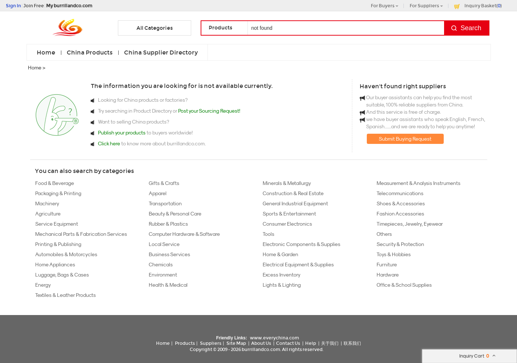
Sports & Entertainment (289, 214)
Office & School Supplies (404, 285)
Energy (43, 285)
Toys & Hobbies (394, 254)
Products (185, 343)
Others (384, 234)
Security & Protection (400, 244)
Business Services (169, 254)
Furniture (387, 264)
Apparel (158, 193)
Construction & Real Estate (293, 193)
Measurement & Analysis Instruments (418, 183)
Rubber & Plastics (168, 224)
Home (46, 52)
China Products (89, 52)
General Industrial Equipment (295, 203)
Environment (163, 275)
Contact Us (288, 343)
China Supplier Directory (161, 52)
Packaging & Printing (58, 193)
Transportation (165, 203)
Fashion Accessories (400, 214)
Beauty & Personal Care (175, 214)
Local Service (164, 244)
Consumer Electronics (287, 224)
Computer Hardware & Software (184, 234)
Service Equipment (56, 224)
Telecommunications (400, 193)
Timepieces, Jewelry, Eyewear (410, 224)
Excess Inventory (281, 275)
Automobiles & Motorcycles (66, 254)
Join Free (33, 5)
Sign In (13, 5)
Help (310, 343)
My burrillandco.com (69, 5)
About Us (261, 343)
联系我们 (352, 343)
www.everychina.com (274, 337)
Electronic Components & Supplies (301, 244)
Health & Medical (168, 285)
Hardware (388, 275)
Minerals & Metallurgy (287, 183)
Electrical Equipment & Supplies (298, 264)
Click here (109, 143)
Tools (268, 234)
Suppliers (210, 343)
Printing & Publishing (58, 244)
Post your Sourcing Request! (209, 111)
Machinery (47, 203)
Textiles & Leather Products (65, 295)
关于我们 (329, 343)
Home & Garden (280, 254)
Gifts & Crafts (164, 183)
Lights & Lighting (282, 285)
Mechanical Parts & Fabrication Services (81, 234)
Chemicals (161, 264)
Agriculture (48, 214)
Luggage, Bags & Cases (62, 275)
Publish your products (122, 133)
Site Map (236, 343)
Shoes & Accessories (401, 203)
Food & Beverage (54, 183)
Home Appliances (55, 264)
